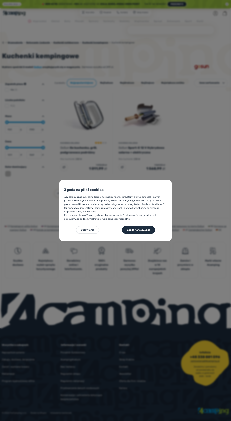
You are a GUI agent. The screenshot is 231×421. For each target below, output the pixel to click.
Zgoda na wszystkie (138, 229)
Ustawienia (87, 229)
